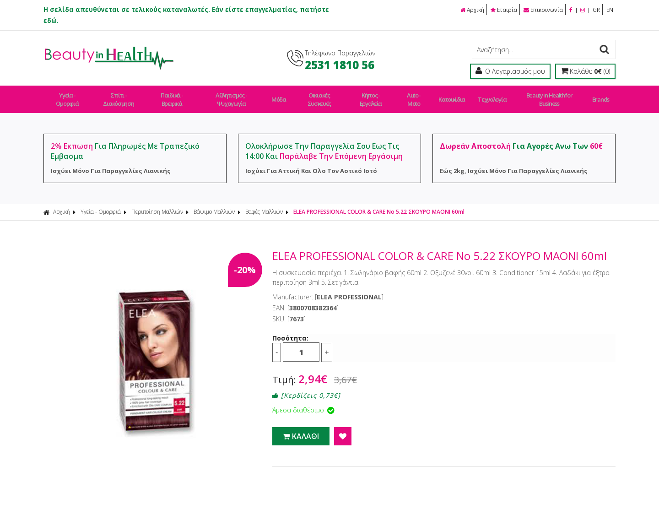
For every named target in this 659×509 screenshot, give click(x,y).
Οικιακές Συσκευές (322, 95)
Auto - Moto (418, 95)
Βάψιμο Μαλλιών (214, 203)
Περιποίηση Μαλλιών (157, 203)
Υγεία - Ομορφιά (67, 95)
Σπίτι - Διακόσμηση (120, 95)
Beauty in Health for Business (547, 95)
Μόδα (282, 95)
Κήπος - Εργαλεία (374, 95)
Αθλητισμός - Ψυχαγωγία (235, 95)
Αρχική (469, 9)
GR (596, 9)
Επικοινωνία (541, 9)
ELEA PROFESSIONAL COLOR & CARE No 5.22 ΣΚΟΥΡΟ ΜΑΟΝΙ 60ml (379, 203)
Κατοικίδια (454, 95)
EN (609, 9)
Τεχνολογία (491, 95)
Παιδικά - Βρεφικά (174, 95)
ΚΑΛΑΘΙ (301, 428)
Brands (598, 95)
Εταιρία (502, 9)
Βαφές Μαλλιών (264, 203)
